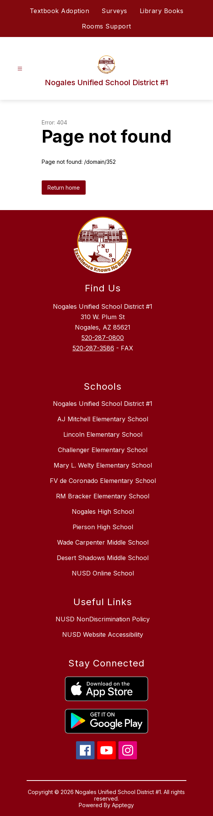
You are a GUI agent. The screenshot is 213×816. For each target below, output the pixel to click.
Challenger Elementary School (102, 450)
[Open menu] (19, 68)
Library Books (162, 11)
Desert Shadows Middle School (103, 558)
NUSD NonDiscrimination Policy (103, 619)
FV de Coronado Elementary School (103, 481)
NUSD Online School (103, 573)
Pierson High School (103, 527)
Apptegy (123, 805)
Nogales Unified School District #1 (102, 403)
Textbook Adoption (60, 11)
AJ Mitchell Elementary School (102, 419)
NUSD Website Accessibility (102, 634)
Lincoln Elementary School (102, 434)
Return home (63, 187)
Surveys (114, 11)
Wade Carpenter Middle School (103, 542)
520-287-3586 (93, 348)
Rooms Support (106, 26)
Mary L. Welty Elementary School (103, 465)
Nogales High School (103, 511)
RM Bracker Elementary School (102, 496)
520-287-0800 (102, 338)
